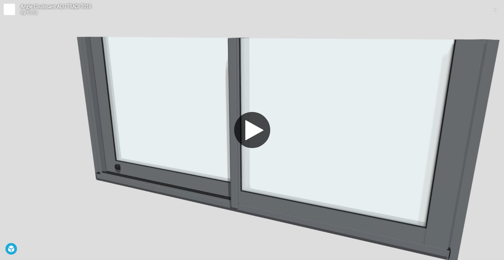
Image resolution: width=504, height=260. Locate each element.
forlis (32, 12)
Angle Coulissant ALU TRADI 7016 (56, 6)
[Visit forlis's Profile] (9, 9)
